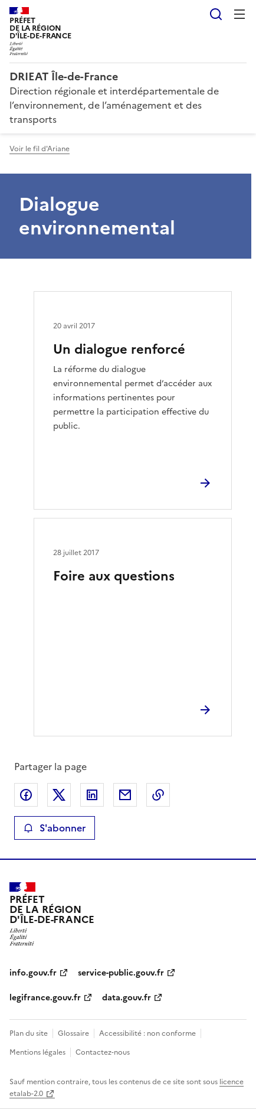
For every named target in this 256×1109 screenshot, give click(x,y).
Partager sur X (59, 795)
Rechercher (216, 14)
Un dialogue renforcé (119, 349)
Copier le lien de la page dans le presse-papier (158, 795)
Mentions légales (37, 1052)
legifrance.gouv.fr (45, 997)
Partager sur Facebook (26, 795)
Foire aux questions (114, 576)
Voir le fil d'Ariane (39, 148)
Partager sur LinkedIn (92, 795)
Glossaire (73, 1033)
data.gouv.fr (126, 997)
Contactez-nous (103, 1052)
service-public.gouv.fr (121, 973)
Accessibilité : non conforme (147, 1033)
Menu (239, 14)
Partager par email (125, 795)
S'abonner (55, 828)
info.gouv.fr (33, 973)
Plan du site (28, 1033)
